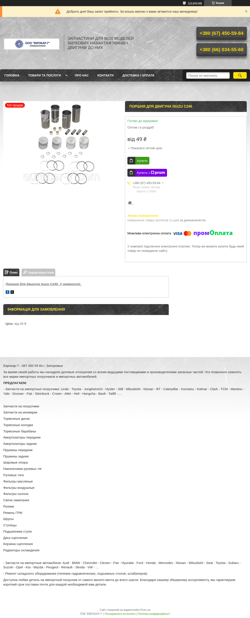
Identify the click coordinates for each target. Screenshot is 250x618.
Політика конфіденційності (154, 613)
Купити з (151, 173)
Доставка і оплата (138, 75)
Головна (11, 75)
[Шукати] (240, 75)
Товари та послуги (44, 75)
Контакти (105, 75)
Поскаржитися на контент (120, 613)
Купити (142, 161)
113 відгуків (195, 3)
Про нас (82, 75)
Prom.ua (145, 609)
